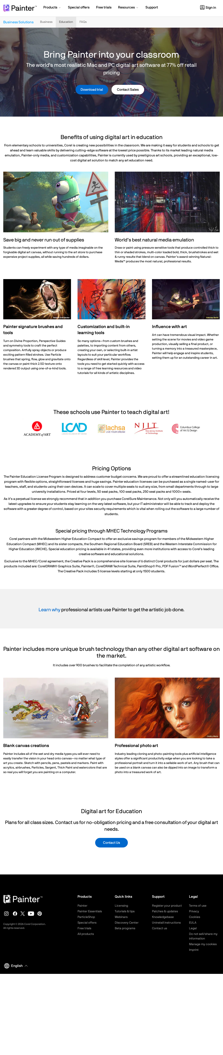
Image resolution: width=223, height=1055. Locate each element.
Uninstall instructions (166, 922)
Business (46, 21)
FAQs (83, 21)
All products (86, 934)
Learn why (49, 609)
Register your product (167, 905)
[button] (52, 8)
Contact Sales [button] (128, 89)
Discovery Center (127, 922)
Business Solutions (18, 22)
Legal (193, 928)
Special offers (87, 922)
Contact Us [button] (111, 842)
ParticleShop (86, 917)
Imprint (194, 949)
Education (66, 21)
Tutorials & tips (125, 911)
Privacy (194, 911)
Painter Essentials (90, 911)
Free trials (84, 928)
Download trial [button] (92, 89)
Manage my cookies (203, 944)
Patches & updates (165, 911)
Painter (82, 905)
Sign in (208, 7)
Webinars (121, 917)
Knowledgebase (163, 917)
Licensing (121, 905)
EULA (192, 922)
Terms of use (197, 905)
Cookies (194, 917)
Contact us (159, 928)
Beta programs (125, 928)
